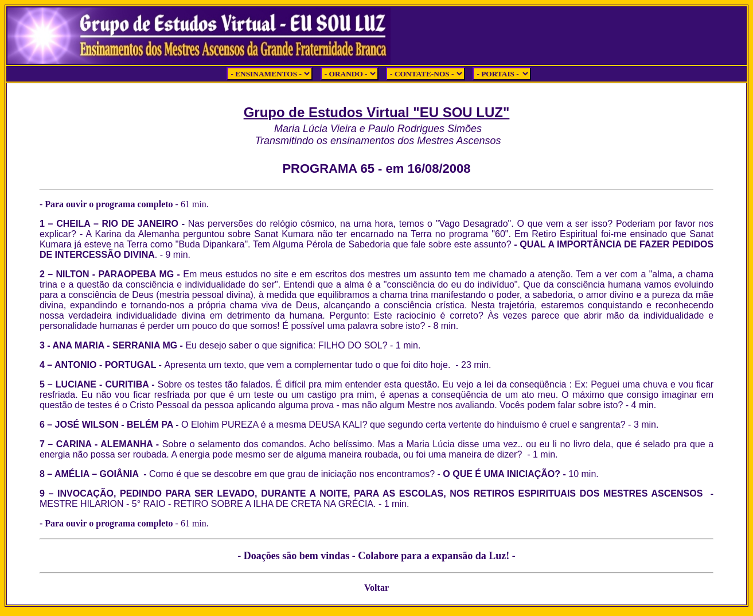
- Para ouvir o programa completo (115, 204)
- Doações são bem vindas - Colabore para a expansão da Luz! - (376, 555)
